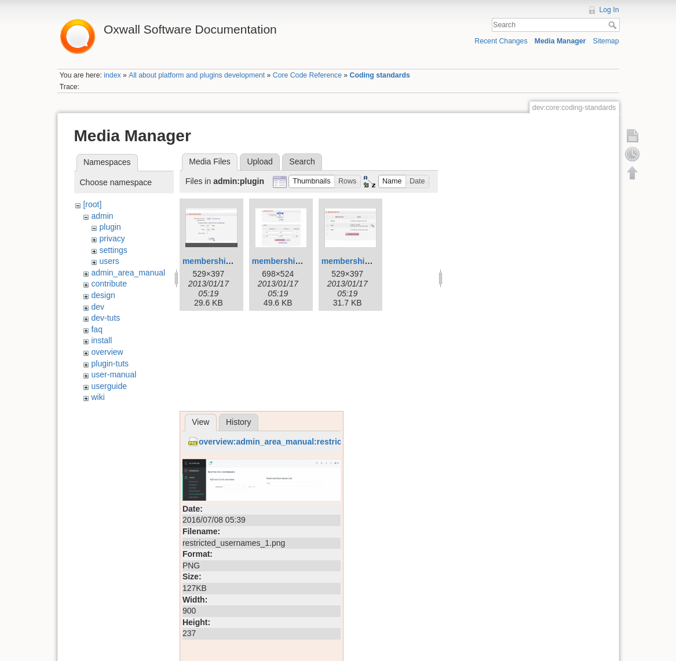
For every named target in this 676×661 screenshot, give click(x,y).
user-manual (113, 374)
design (103, 295)
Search (613, 25)
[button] (311, 181)
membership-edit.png (293, 261)
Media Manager (560, 41)
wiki (97, 397)
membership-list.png (361, 261)
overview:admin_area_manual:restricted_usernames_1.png (313, 441)
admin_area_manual (128, 272)
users (109, 261)
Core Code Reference (307, 75)
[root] (92, 204)
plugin (109, 227)
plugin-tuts (110, 363)
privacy (112, 238)
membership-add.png (223, 261)
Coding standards (380, 75)
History (238, 422)
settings (113, 250)
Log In (609, 10)
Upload (259, 161)
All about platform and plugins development (197, 75)
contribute (108, 283)
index (112, 75)
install (101, 340)
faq (96, 329)
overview (107, 352)
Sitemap (606, 41)
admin (102, 216)
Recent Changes (500, 41)
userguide (109, 386)
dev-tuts (105, 317)
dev (97, 306)
